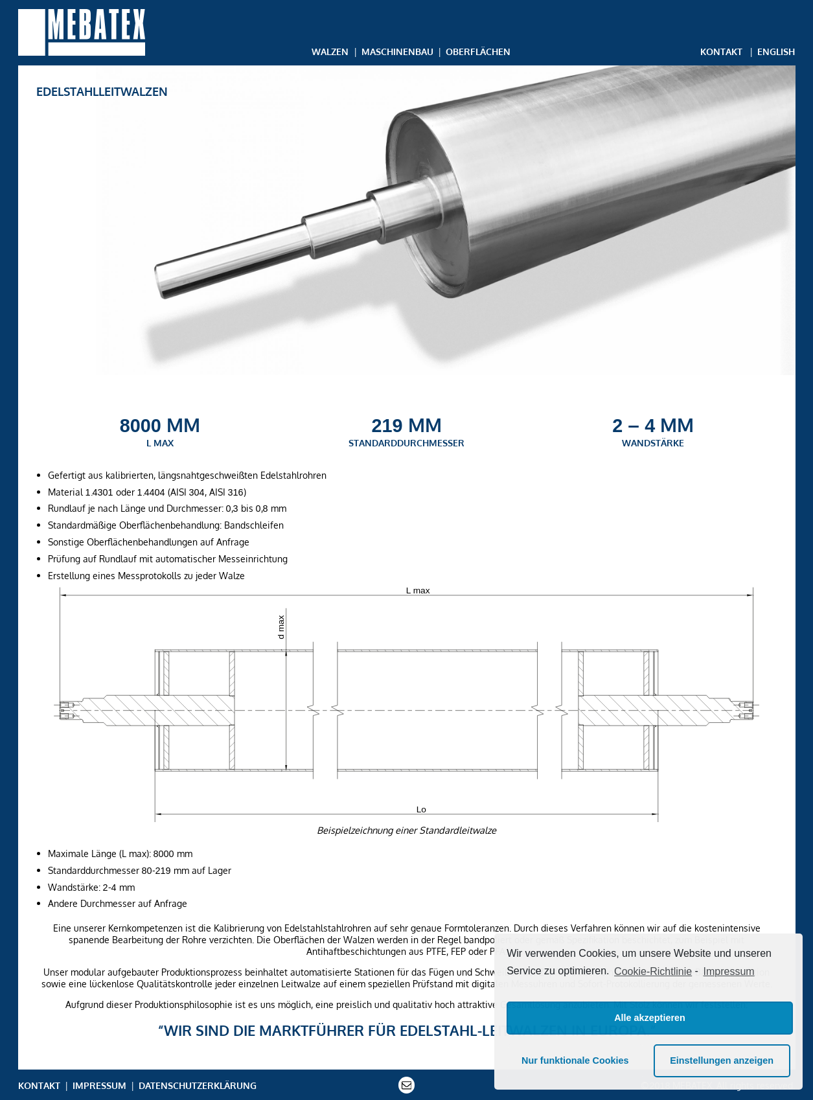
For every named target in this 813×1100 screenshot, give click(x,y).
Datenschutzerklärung (198, 1085)
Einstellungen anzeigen (721, 1060)
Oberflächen (478, 51)
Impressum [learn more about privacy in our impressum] (729, 971)
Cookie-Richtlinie (653, 971)
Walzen (330, 51)
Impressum (99, 1085)
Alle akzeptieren (649, 1018)
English (776, 51)
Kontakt (721, 51)
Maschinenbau (397, 51)
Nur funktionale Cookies (575, 1060)
